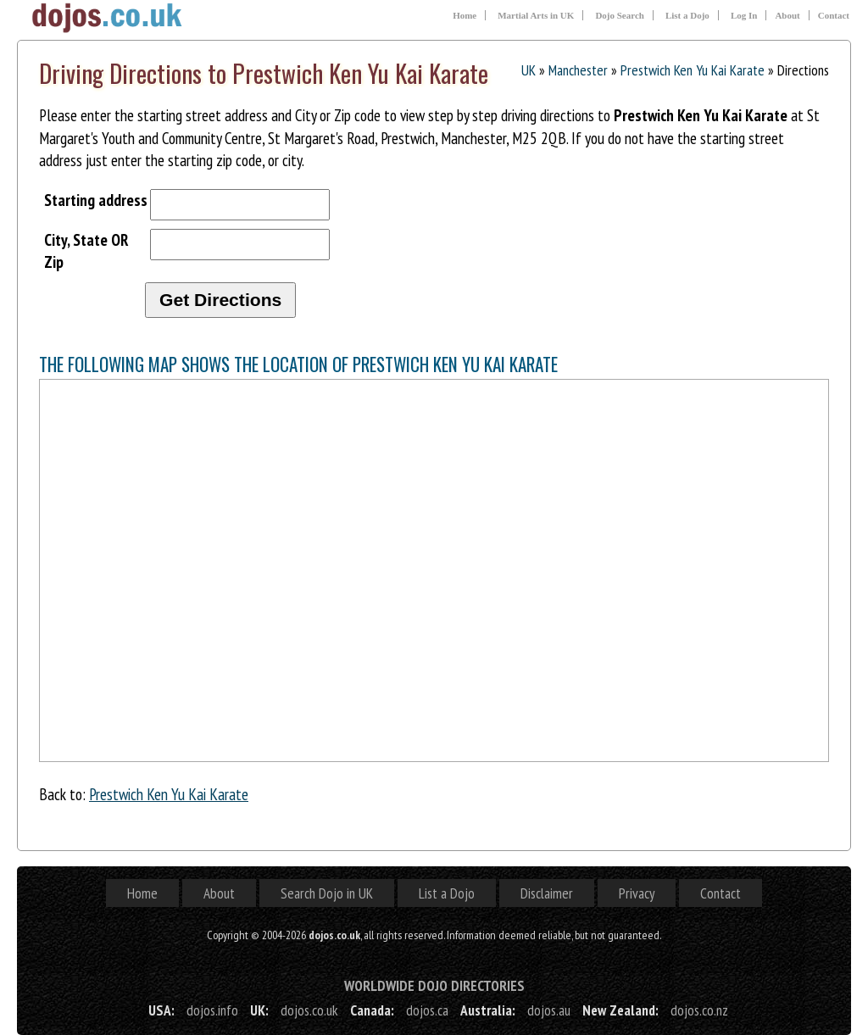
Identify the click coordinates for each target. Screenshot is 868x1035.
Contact (833, 15)
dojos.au (548, 1010)
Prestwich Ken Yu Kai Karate (692, 70)
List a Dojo (687, 15)
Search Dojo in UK (327, 893)
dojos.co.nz (699, 1010)
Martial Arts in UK (536, 15)
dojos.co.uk (309, 1010)
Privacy (636, 893)
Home (464, 15)
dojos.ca (427, 1010)
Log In (744, 15)
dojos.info (212, 1010)
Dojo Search (619, 15)
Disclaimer (546, 893)
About (787, 15)
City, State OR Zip (86, 251)
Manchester (578, 70)
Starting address (95, 199)
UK (528, 70)
